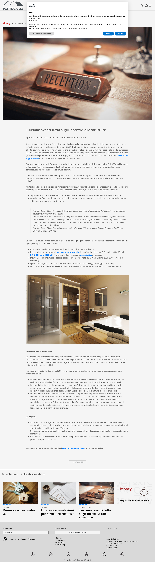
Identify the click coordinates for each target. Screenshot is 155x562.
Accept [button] (120, 33)
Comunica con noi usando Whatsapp (19, 539)
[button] (77, 532)
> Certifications (60, 540)
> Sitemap (58, 538)
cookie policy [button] (33, 20)
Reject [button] (108, 33)
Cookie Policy (60, 545)
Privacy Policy (60, 542)
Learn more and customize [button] (41, 33)
